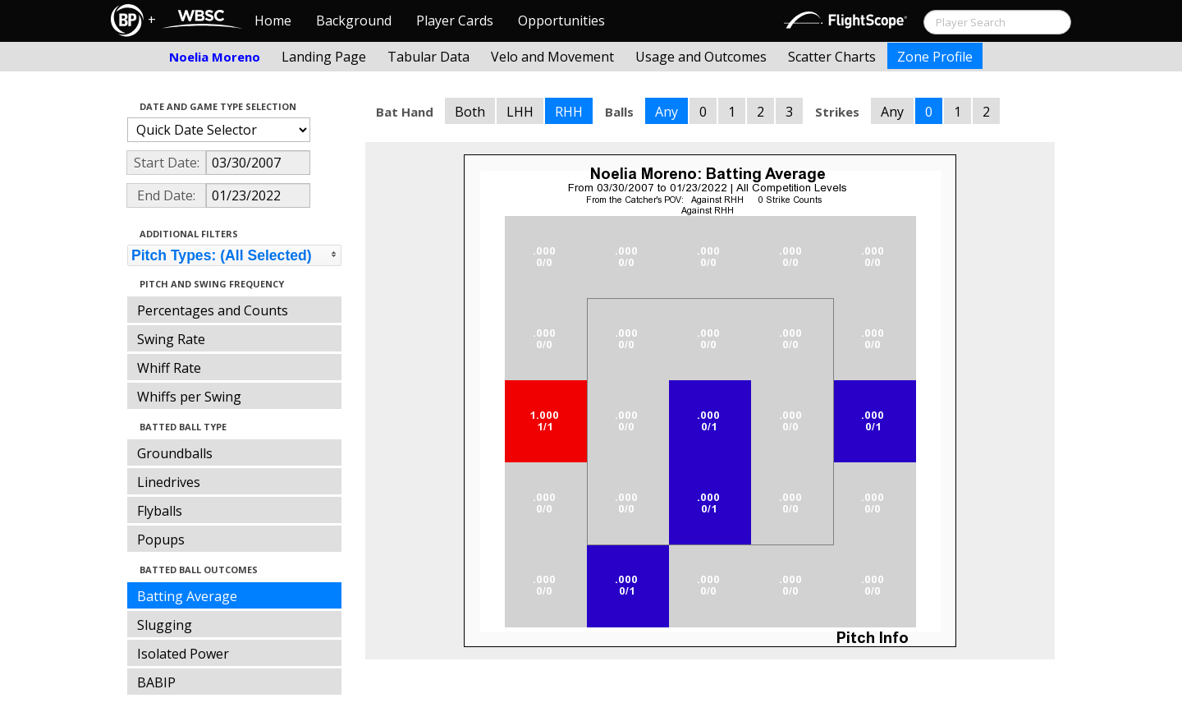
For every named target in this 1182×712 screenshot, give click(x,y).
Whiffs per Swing (189, 397)
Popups (161, 540)
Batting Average (187, 596)
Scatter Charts (832, 57)
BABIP (156, 682)
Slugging (164, 625)
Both (470, 112)
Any (666, 112)
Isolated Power (183, 654)
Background (354, 20)
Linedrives (168, 482)
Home (272, 20)
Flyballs (159, 511)
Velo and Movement (552, 57)
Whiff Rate (169, 368)
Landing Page (324, 57)
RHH (569, 112)
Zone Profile (935, 57)
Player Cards (454, 20)
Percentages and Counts (212, 310)
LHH (520, 112)
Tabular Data (428, 57)
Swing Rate (171, 339)
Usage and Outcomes (701, 57)
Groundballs (175, 453)
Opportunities (561, 20)
